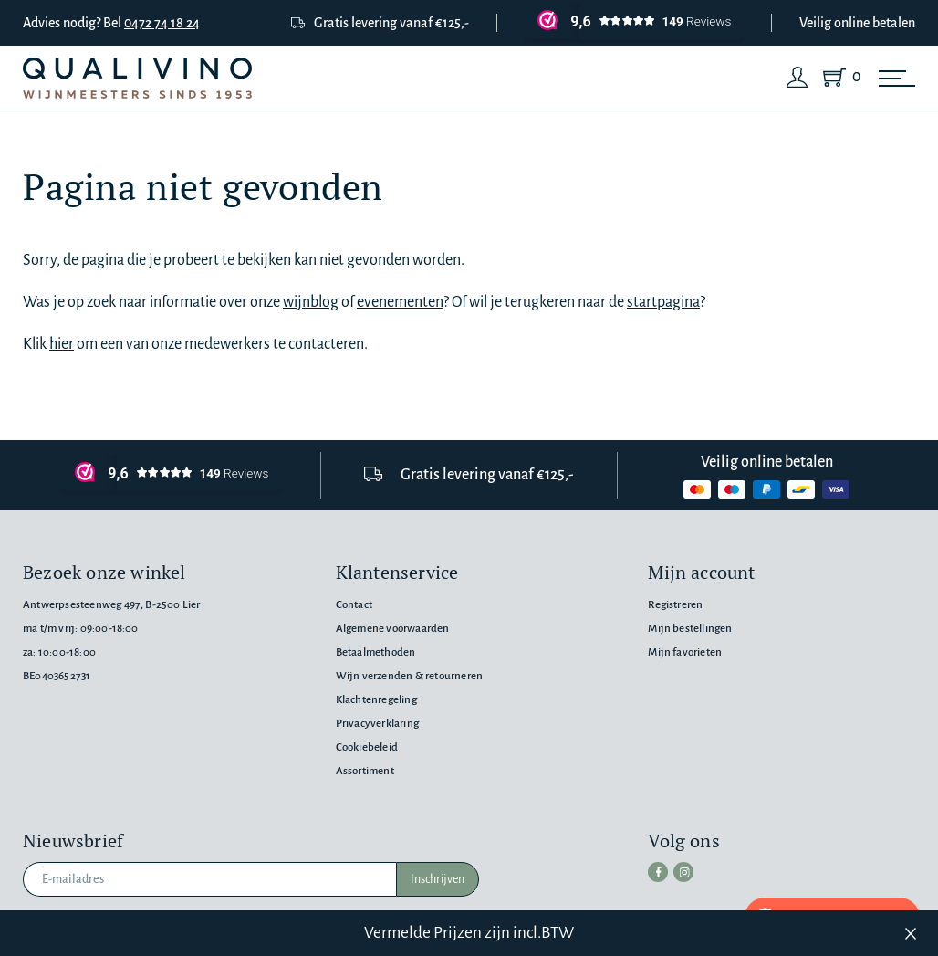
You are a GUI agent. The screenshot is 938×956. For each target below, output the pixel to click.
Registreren (675, 605)
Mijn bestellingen (690, 629)
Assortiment (365, 771)
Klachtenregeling (376, 700)
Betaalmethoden (376, 652)
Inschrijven (437, 879)
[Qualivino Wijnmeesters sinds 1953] (137, 78)
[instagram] (683, 872)
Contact (354, 605)
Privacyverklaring (377, 724)
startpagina (663, 302)
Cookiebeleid (367, 747)
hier (61, 344)
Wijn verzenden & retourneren (409, 676)
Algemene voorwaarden (393, 629)
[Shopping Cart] (838, 77)
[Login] (797, 77)
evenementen (400, 302)
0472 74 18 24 (162, 23)
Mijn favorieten (685, 652)
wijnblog (311, 302)
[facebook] (658, 872)
